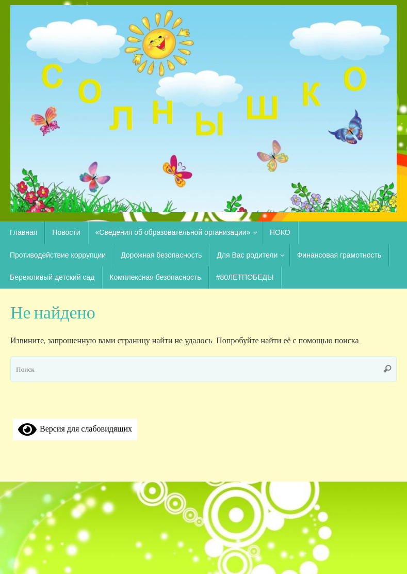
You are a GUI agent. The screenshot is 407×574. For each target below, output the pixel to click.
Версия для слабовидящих (75, 428)
